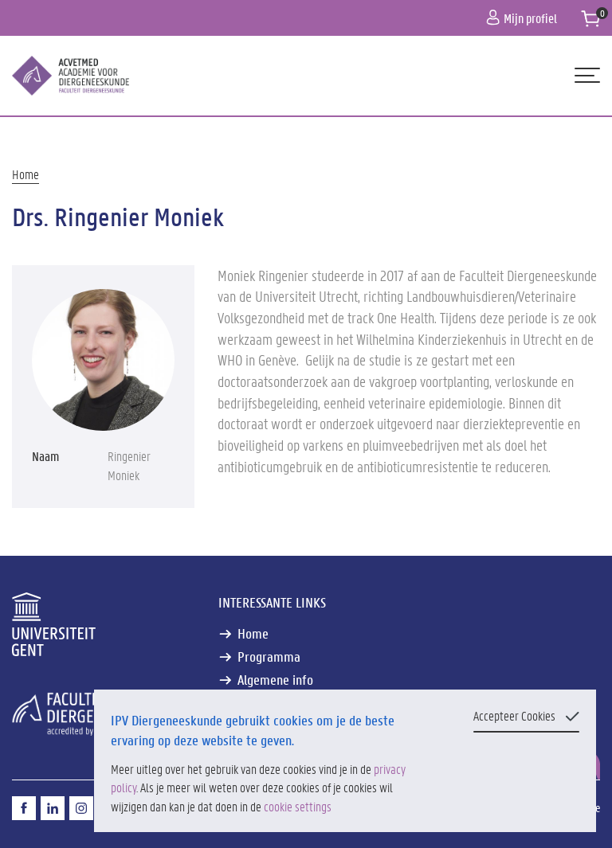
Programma (268, 656)
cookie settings (298, 806)
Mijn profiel (521, 18)
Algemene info (275, 679)
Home (25, 174)
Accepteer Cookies (514, 715)
